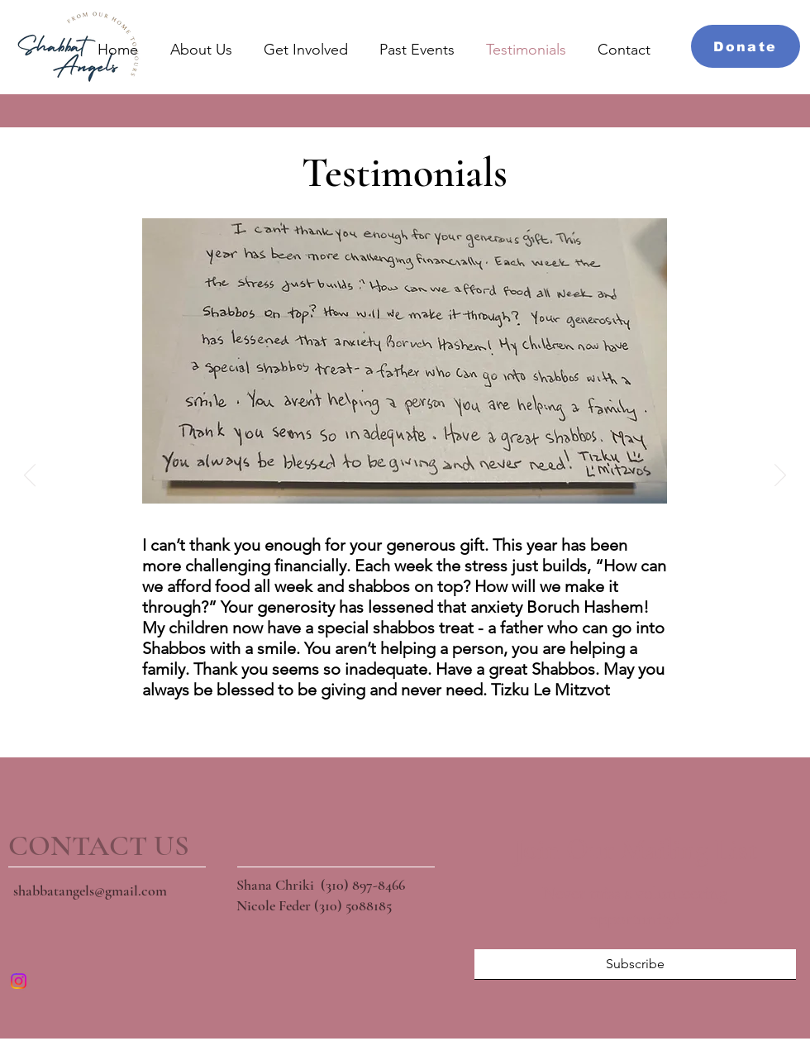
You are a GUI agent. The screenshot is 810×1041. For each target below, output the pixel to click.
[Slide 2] (383, 718)
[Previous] (30, 476)
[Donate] (745, 46)
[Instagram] (18, 981)
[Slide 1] (362, 718)
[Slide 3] (405, 718)
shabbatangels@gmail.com (90, 890)
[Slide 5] (448, 718)
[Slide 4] (426, 718)
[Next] (780, 476)
